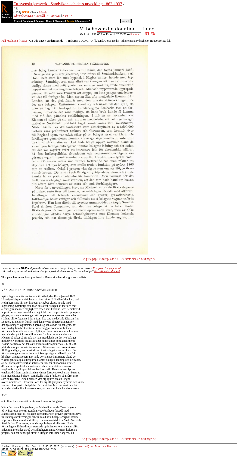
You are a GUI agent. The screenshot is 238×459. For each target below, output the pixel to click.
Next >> (67, 15)
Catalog (40, 21)
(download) (82, 446)
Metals (43, 12)
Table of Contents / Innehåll (29, 15)
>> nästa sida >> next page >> (139, 258)
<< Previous (54, 15)
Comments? (83, 21)
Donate (70, 21)
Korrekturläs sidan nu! (107, 271)
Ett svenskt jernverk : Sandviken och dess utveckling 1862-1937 (67, 3)
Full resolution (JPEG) (14, 40)
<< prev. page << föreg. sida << (100, 258)
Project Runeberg (23, 21)
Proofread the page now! (107, 268)
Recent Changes (55, 21)
